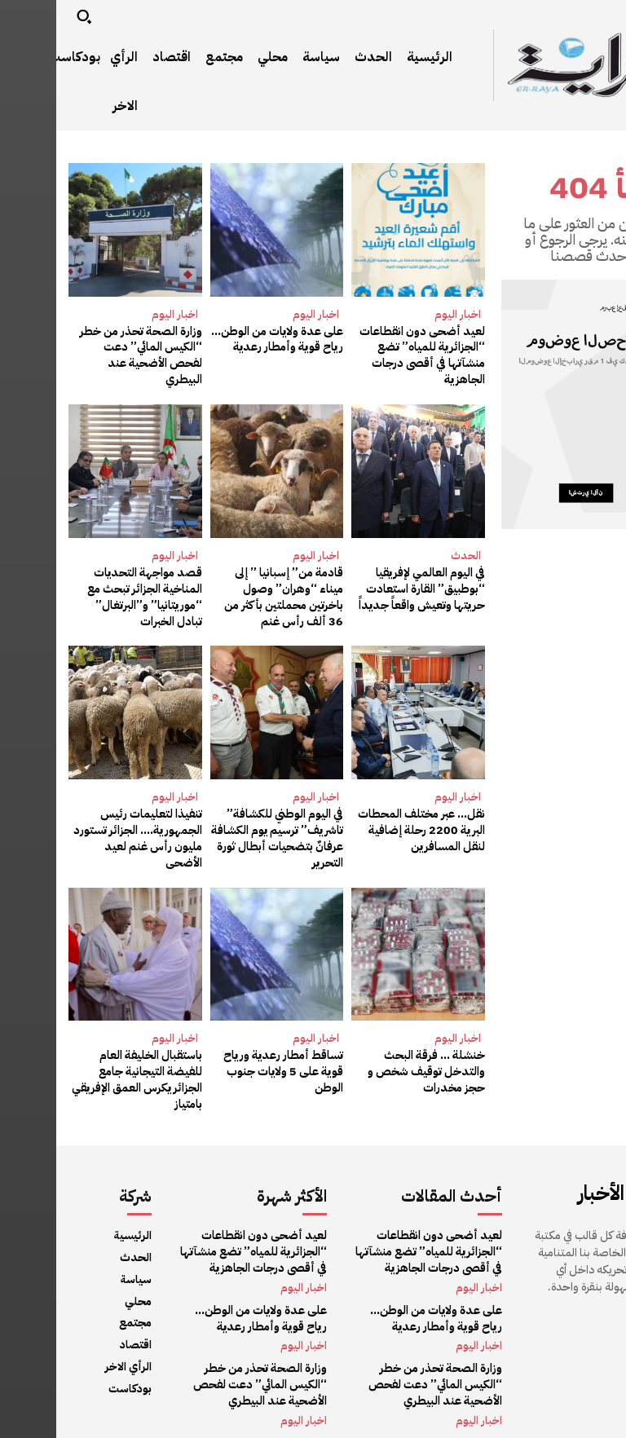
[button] (27, 16)
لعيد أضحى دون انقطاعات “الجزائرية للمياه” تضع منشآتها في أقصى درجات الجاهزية (367, 355)
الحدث (410, 554)
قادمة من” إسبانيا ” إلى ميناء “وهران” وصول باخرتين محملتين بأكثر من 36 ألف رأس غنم (220, 595)
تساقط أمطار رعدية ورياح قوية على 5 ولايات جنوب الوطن (229, 1067)
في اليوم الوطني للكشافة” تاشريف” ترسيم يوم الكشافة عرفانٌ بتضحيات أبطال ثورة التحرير (223, 835)
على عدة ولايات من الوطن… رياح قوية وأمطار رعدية (221, 339)
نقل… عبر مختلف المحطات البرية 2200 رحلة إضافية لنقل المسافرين (365, 827)
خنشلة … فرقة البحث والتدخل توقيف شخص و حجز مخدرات (372, 1067)
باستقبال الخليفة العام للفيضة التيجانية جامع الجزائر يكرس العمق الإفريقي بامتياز (80, 1067)
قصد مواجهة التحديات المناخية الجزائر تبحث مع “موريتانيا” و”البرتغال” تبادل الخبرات (80, 595)
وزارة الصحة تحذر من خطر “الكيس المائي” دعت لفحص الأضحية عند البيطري (80, 347)
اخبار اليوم (401, 314)
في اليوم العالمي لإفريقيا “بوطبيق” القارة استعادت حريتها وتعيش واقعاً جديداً (367, 586)
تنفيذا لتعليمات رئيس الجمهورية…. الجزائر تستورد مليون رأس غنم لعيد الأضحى (83, 835)
